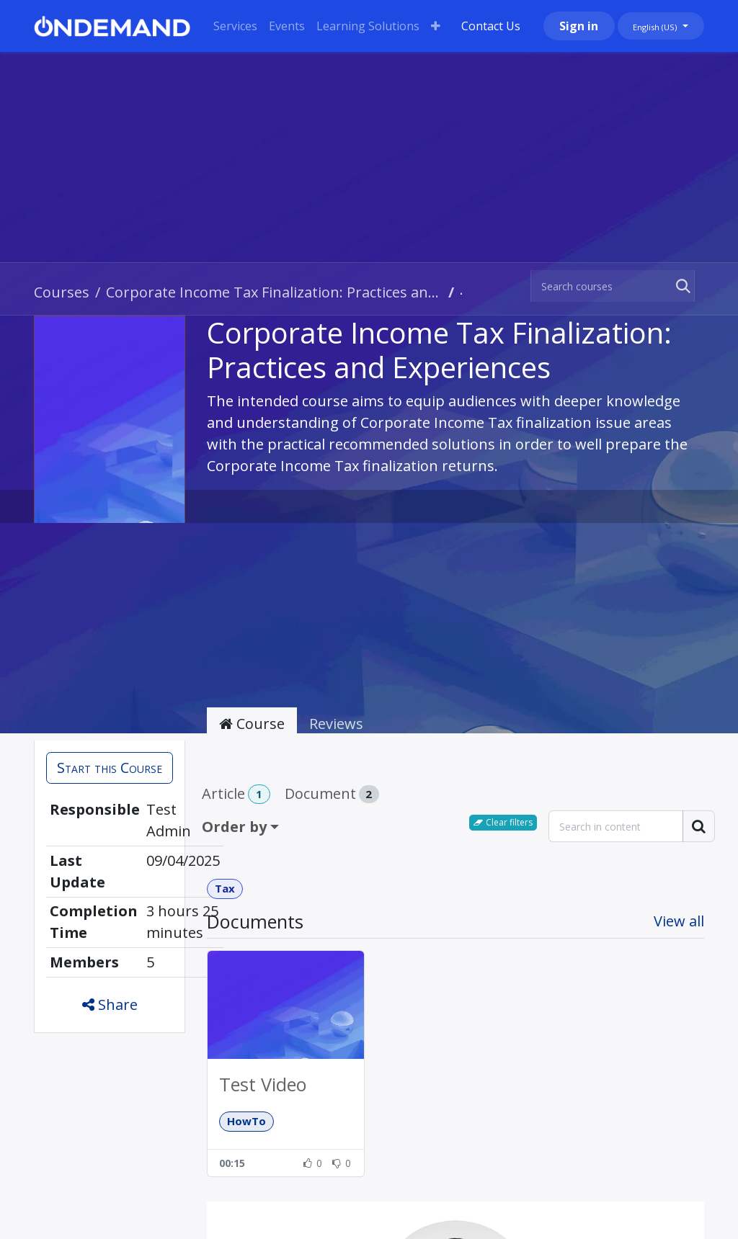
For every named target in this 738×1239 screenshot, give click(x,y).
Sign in (578, 26)
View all (679, 921)
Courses (61, 292)
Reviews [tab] (336, 723)
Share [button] (110, 1004)
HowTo (246, 1121)
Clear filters (503, 822)
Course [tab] (252, 723)
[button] (109, 768)
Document (332, 793)
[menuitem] (235, 26)
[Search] (680, 286)
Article (236, 794)
